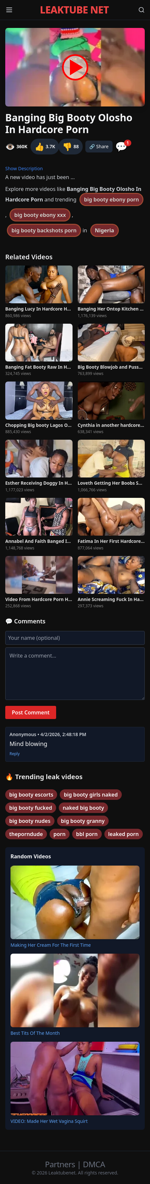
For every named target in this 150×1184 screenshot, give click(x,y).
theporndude (26, 834)
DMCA (94, 1164)
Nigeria (104, 230)
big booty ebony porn (111, 199)
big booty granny (83, 820)
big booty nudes (30, 820)
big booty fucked (30, 807)
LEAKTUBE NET (74, 10)
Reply (15, 753)
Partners (61, 1164)
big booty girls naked (91, 794)
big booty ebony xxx (40, 215)
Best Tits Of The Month (35, 1033)
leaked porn (123, 834)
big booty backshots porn (43, 230)
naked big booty (83, 807)
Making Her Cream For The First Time (51, 945)
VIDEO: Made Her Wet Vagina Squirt (49, 1121)
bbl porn (87, 834)
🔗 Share (99, 146)
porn (60, 834)
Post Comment (31, 712)
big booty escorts (31, 794)
